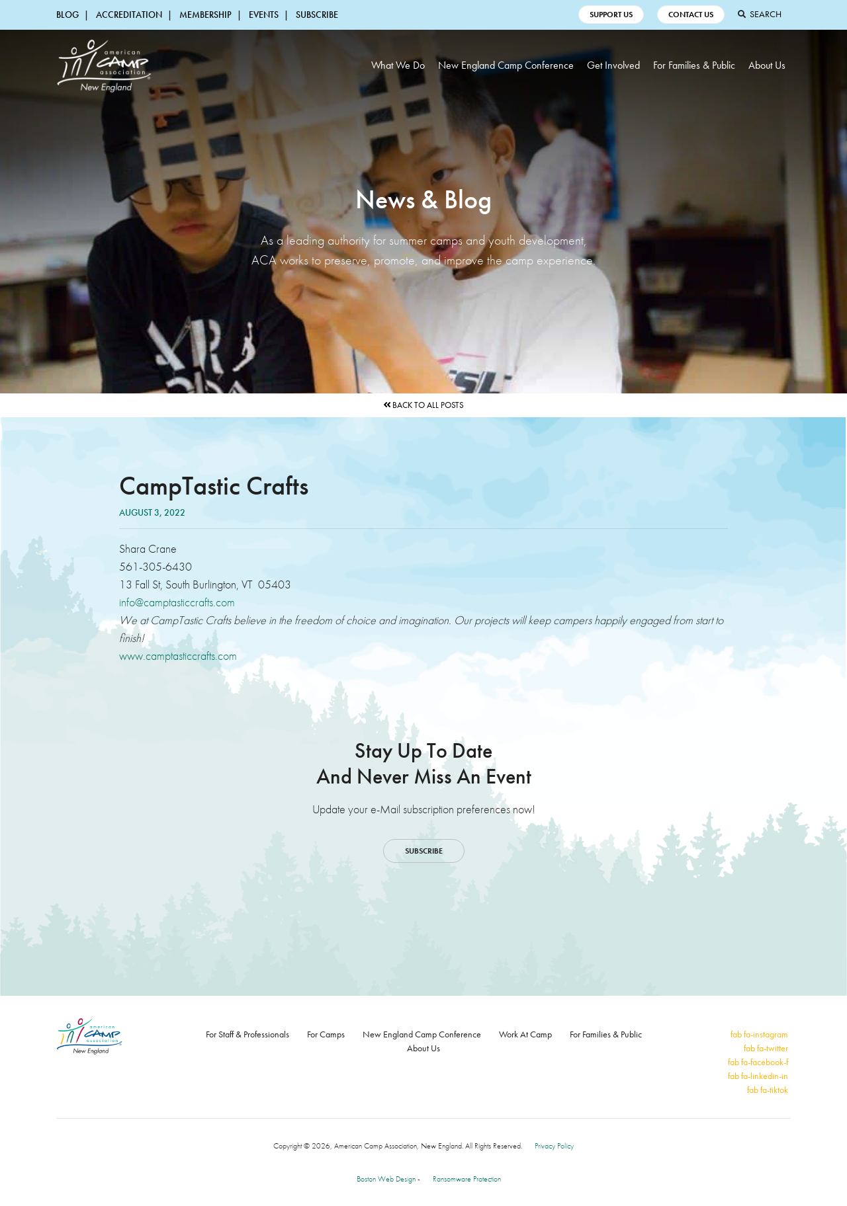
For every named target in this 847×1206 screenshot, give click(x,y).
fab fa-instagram (759, 1034)
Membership (205, 14)
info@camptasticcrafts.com (177, 602)
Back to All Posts (423, 405)
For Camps (326, 1034)
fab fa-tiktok (767, 1090)
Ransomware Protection (467, 1179)
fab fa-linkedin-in (758, 1076)
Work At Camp (525, 1034)
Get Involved (613, 65)
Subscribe (317, 14)
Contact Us (690, 14)
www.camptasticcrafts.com (178, 655)
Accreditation (129, 14)
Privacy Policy (554, 1146)
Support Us (611, 14)
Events (264, 14)
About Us (766, 65)
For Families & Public (694, 65)
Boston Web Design (386, 1179)
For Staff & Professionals (247, 1034)
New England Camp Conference (506, 65)
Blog (67, 14)
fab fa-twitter (766, 1048)
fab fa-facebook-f (758, 1062)
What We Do (398, 65)
